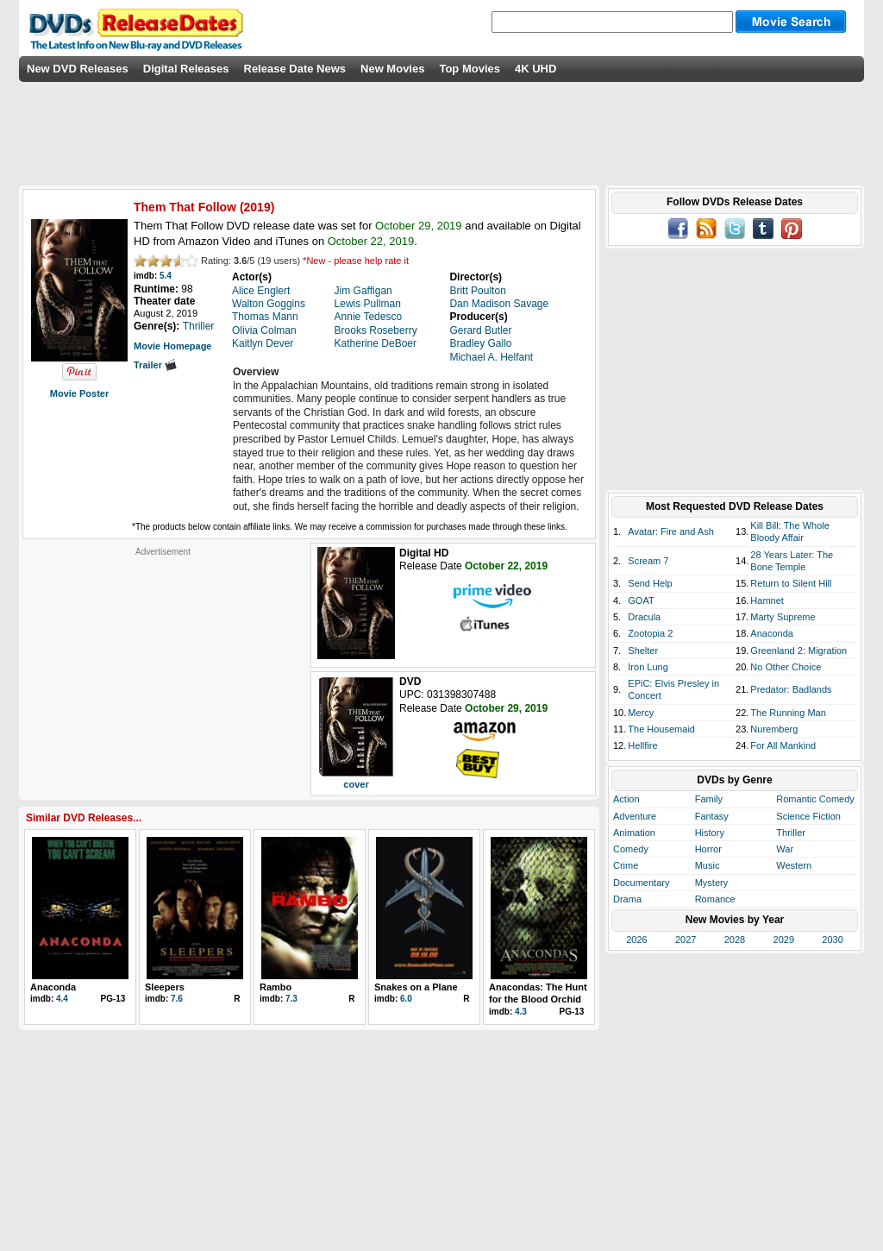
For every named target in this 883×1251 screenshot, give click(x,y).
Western (793, 865)
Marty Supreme (782, 617)
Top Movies (469, 68)
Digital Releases (186, 68)
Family (709, 799)
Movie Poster (79, 393)
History (709, 832)
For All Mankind (783, 745)
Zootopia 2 (650, 633)
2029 (783, 939)
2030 (832, 939)
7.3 (291, 998)
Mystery (712, 882)
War (784, 849)
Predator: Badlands (790, 689)
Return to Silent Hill (790, 583)
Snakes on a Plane (416, 987)
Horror (708, 849)
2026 (636, 939)
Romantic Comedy (815, 799)
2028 (734, 939)
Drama (627, 899)
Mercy (641, 712)
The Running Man (787, 712)
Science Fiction (808, 816)
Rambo (275, 987)
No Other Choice (785, 667)
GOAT (641, 600)
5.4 (166, 275)
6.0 (406, 998)
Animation (634, 832)
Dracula (644, 617)
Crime (625, 865)
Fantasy (712, 816)
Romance (715, 899)
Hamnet (767, 600)
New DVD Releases (77, 68)
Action (626, 799)
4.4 (62, 998)
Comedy (630, 849)
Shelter (643, 650)
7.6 (177, 998)
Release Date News (295, 68)
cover (355, 784)
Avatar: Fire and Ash (670, 531)
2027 (685, 939)
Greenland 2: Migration (798, 650)
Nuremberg (774, 729)
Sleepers (165, 987)
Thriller (790, 832)
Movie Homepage (172, 346)
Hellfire (642, 745)
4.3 (521, 1011)
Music (707, 865)
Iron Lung (647, 667)
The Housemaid (661, 729)
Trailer (155, 365)
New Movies (392, 68)
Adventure (634, 816)
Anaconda (53, 987)
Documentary (641, 882)
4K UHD (535, 68)
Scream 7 (648, 561)
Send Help (650, 583)
